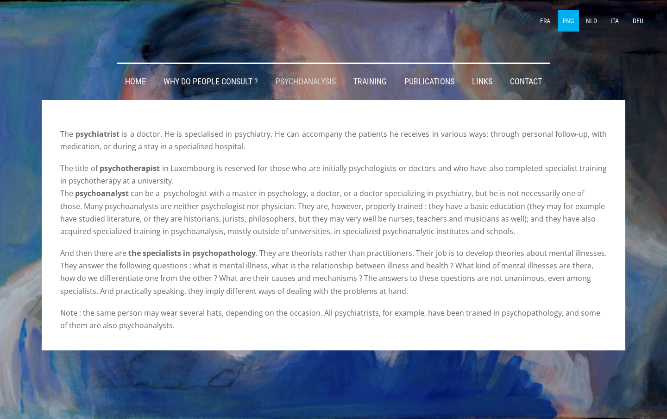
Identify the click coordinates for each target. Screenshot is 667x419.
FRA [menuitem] (545, 21)
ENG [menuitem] (568, 21)
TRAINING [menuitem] (370, 81)
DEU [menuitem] (638, 21)
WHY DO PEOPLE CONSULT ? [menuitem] (211, 81)
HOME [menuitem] (135, 81)
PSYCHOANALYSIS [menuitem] (306, 81)
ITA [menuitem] (614, 21)
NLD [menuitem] (591, 21)
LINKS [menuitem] (482, 81)
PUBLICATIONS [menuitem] (429, 81)
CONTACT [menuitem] (526, 81)
